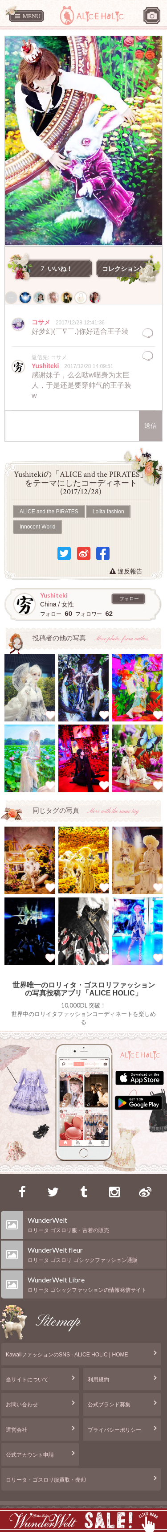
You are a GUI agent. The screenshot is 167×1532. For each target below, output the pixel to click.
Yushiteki (46, 365)
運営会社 (16, 1430)
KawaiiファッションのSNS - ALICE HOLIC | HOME (67, 1355)
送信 (150, 425)
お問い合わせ (22, 1404)
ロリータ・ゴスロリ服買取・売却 (46, 1480)
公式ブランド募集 (109, 1404)
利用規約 (98, 1379)
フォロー (129, 598)
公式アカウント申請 (30, 1455)
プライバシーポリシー (114, 1430)
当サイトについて (27, 1379)
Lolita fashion (108, 511)
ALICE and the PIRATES (49, 511)
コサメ (42, 322)
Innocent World (38, 527)
